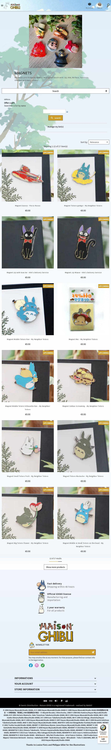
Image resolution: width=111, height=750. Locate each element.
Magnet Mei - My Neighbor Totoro (83, 339)
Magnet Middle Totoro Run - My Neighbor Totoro (27, 339)
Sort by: (84, 142)
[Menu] (107, 724)
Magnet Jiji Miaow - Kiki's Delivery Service (83, 272)
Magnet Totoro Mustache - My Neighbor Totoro (83, 476)
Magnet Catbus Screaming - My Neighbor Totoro (83, 406)
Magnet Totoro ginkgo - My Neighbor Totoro (83, 205)
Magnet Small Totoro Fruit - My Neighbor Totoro (27, 476)
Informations (24, 678)
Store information (27, 689)
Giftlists (7, 99)
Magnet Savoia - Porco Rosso (27, 205)
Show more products (55, 567)
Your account (24, 683)
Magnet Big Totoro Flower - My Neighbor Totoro (27, 543)
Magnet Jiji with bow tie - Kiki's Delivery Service (28, 272)
